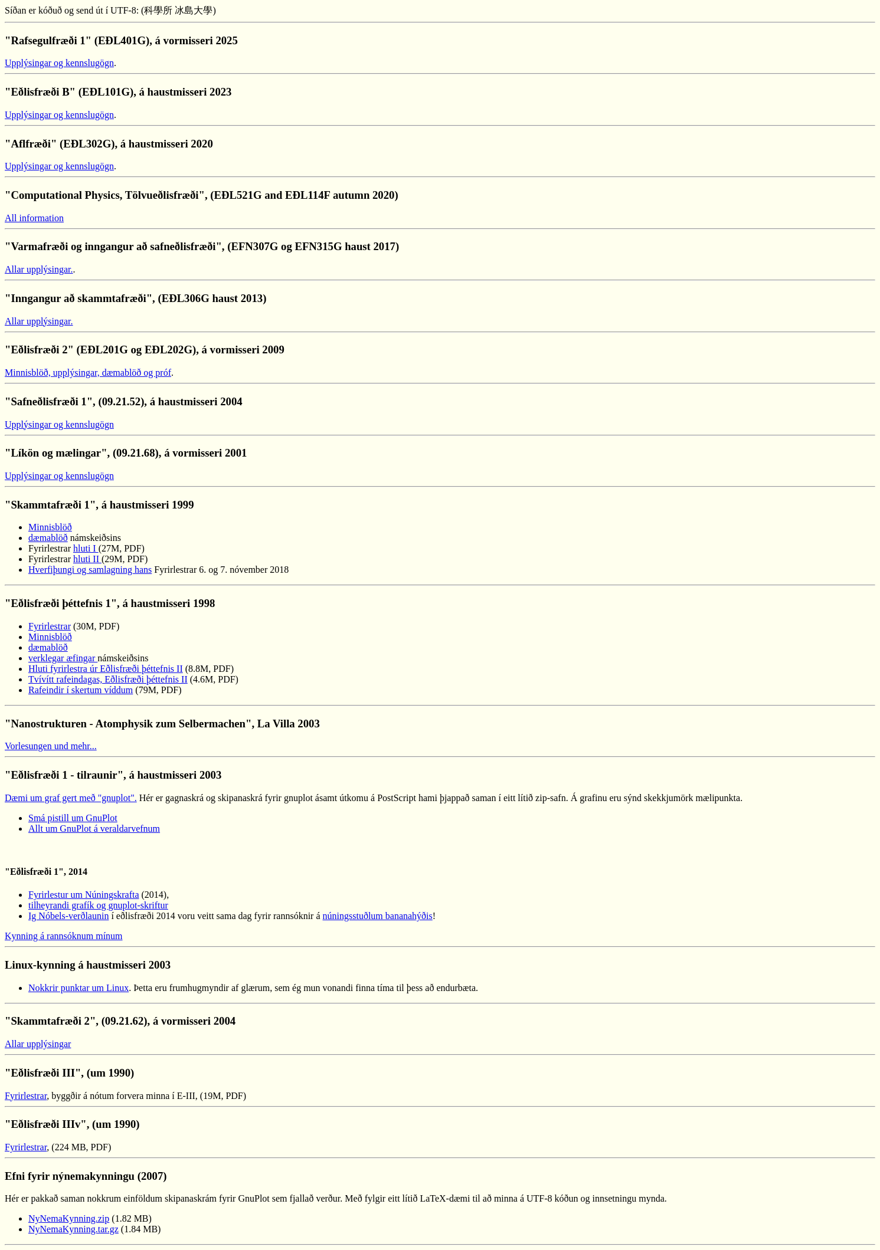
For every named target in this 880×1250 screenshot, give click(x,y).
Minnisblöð (50, 527)
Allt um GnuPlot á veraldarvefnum (94, 829)
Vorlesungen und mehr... (51, 746)
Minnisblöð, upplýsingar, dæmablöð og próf (88, 373)
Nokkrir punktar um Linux (78, 988)
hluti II (87, 559)
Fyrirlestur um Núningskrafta (83, 895)
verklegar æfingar (62, 658)
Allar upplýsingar (38, 1044)
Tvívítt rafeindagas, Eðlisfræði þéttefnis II (108, 679)
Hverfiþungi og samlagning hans (90, 570)
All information (34, 218)
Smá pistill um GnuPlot (72, 818)
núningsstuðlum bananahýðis (378, 916)
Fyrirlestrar (49, 626)
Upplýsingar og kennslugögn (59, 63)
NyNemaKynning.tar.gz (73, 1229)
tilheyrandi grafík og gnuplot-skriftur (98, 905)
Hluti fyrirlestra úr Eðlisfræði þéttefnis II (105, 669)
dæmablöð (48, 538)
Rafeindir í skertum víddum (80, 690)
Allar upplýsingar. (39, 269)
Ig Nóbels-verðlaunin (68, 916)
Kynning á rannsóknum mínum (64, 936)
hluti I (86, 548)
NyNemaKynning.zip (68, 1218)
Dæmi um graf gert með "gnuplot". (71, 798)
